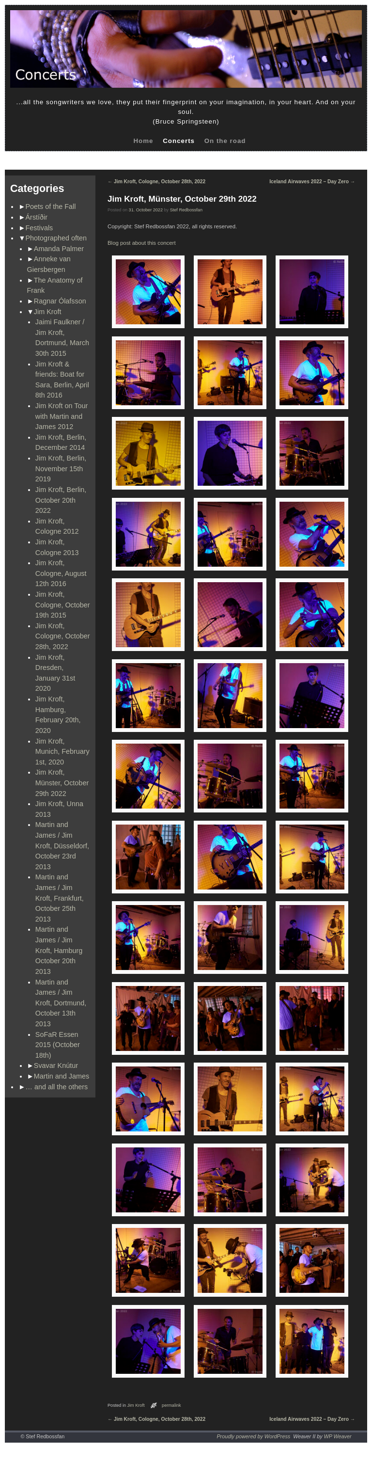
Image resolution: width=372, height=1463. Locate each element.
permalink (171, 1405)
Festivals (39, 228)
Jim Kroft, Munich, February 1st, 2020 (62, 751)
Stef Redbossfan (186, 209)
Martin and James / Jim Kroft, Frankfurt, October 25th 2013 (59, 897)
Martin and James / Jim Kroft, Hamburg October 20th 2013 (59, 950)
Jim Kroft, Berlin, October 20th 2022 (61, 500)
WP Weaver (338, 1436)
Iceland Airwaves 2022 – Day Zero (312, 181)
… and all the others (57, 1087)
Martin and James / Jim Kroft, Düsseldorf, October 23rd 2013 (62, 845)
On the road (225, 140)
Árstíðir (37, 217)
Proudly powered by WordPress (253, 1436)
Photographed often (56, 238)
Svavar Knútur (56, 1065)
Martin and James (61, 1076)
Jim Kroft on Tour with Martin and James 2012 (61, 416)
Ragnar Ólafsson (60, 301)
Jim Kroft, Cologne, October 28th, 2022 (62, 636)
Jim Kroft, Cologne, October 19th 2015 (62, 604)
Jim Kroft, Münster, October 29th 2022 (62, 782)
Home (143, 140)
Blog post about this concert (142, 243)
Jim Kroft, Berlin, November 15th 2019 (61, 468)
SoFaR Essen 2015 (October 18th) (57, 1045)
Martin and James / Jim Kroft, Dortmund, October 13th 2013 (61, 1003)
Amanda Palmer (59, 249)
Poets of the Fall (51, 206)
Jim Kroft (48, 312)
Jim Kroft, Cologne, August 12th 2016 (61, 573)
